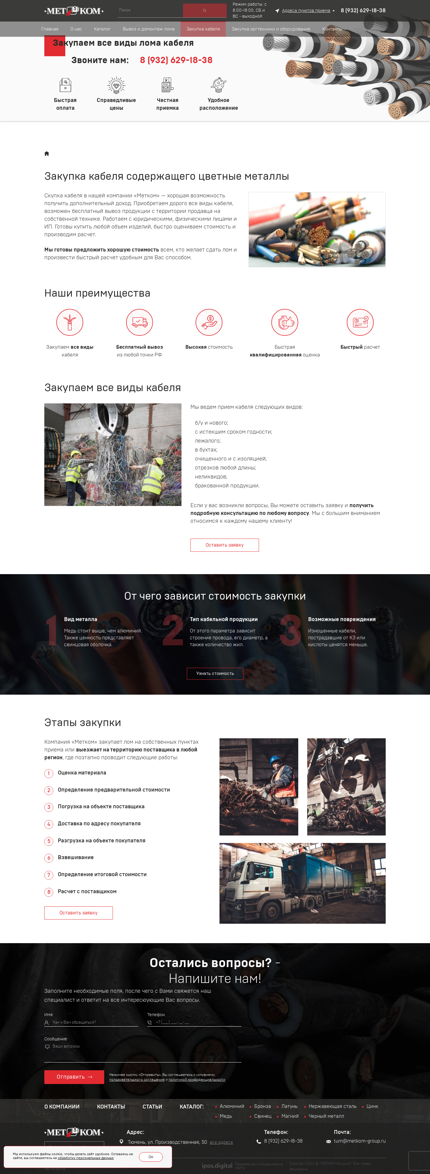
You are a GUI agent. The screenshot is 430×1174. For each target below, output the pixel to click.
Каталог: (192, 1106)
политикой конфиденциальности (197, 1079)
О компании (62, 1106)
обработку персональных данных (86, 1158)
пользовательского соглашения (137, 1079)
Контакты (111, 1106)
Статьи (152, 1106)
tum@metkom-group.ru (356, 1141)
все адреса (221, 1143)
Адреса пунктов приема (306, 11)
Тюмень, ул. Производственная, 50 (163, 1142)
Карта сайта (54, 1168)
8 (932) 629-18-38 (363, 10)
